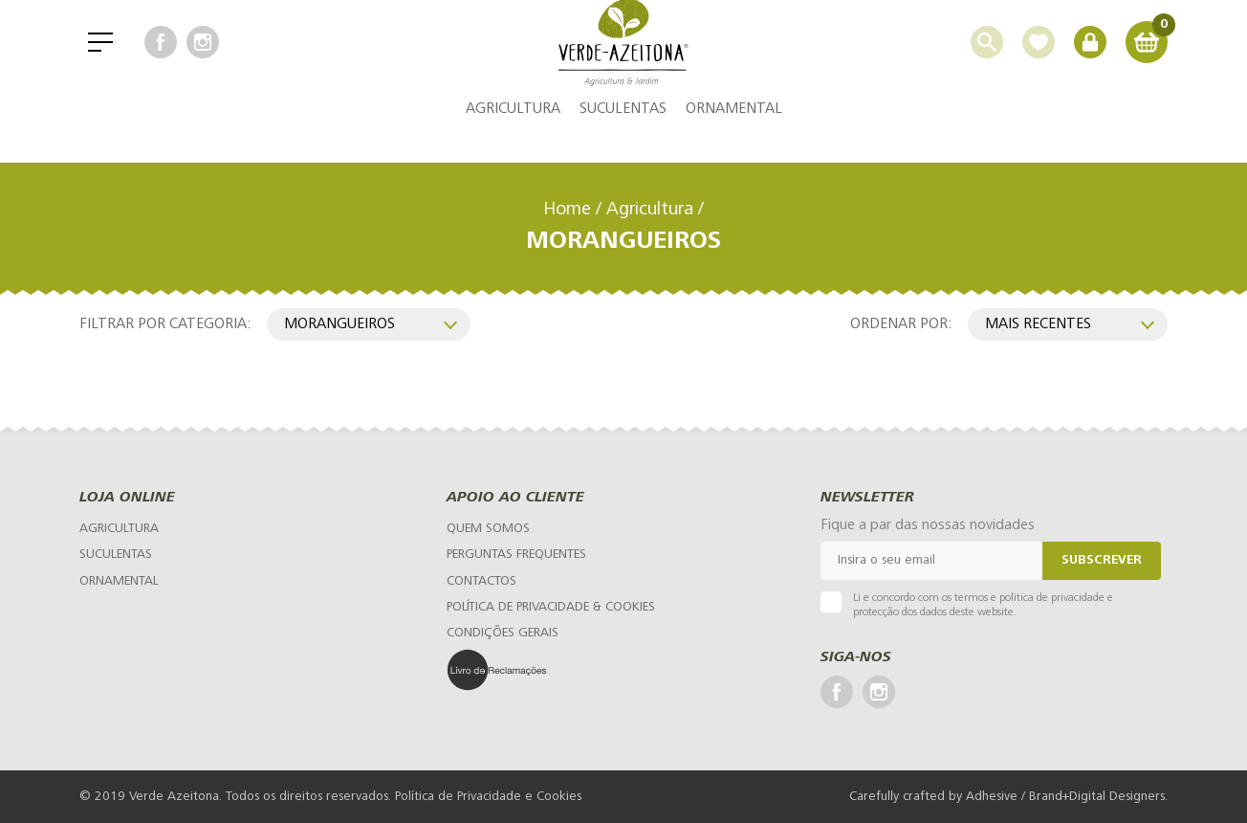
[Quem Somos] (488, 529)
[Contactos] (481, 581)
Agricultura (513, 138)
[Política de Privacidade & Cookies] (551, 607)
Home (567, 209)
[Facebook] (160, 57)
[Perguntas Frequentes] (516, 554)
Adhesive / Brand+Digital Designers (1065, 796)
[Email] (931, 561)
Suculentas (623, 138)
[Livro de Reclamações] (542, 670)
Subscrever (1101, 561)
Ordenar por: (901, 324)
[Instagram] (202, 57)
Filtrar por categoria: (165, 324)
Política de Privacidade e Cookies (488, 796)
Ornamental (734, 138)
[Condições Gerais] (502, 633)
